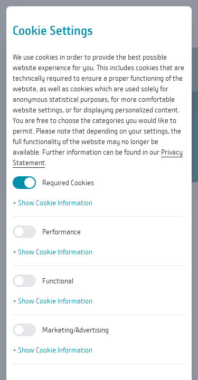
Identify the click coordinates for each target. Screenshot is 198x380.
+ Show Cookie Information (52, 202)
